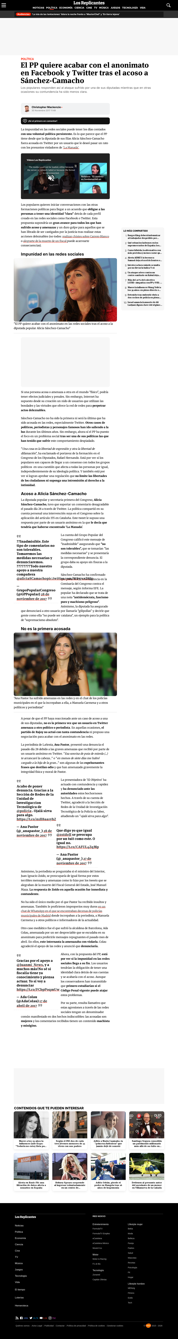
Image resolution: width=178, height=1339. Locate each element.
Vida (142, 7)
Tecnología (130, 7)
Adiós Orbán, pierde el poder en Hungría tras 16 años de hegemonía (108, 1185)
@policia (24, 811)
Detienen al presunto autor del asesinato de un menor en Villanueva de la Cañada (147, 1185)
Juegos (115, 7)
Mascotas (132, 1258)
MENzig (131, 1288)
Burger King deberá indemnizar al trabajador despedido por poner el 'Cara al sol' (144, 236)
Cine (89, 7)
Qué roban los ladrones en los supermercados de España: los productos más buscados (143, 244)
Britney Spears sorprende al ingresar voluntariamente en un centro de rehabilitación (69, 1185)
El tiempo (20, 1289)
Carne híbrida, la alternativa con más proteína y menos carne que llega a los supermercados (144, 251)
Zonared (96, 1275)
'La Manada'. (71, 147)
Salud (130, 1253)
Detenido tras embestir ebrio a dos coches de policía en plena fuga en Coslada (143, 296)
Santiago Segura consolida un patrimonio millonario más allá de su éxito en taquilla (147, 1144)
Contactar (60, 1326)
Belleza (131, 1238)
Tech (130, 1303)
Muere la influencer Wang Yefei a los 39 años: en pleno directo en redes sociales (144, 288)
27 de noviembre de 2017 (73, 860)
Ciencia (79, 7)
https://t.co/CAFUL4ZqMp (77, 847)
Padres (131, 1248)
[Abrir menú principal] (3, 5)
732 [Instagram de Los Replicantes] (53, 1318)
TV (95, 7)
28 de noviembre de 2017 (33, 596)
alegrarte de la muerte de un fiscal (55, 241)
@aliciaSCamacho (32, 578)
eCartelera (97, 1238)
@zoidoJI (63, 834)
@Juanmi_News (30, 965)
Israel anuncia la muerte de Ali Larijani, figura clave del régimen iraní (145, 303)
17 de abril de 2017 (32, 1003)
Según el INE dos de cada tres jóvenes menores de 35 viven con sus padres (70, 1144)
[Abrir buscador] (169, 5)
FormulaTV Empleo (101, 1233)
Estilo (130, 1298)
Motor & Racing (99, 1259)
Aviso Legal (37, 1326)
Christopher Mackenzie (47, 107)
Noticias (38, 7)
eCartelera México (101, 1243)
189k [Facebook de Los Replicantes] (25, 1318)
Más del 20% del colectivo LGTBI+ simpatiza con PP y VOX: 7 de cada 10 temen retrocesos (144, 281)
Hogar (130, 1277)
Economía (66, 7)
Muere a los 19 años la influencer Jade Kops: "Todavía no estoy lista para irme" (31, 1144)
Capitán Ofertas (100, 1279)
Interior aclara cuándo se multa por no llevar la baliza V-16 (144, 266)
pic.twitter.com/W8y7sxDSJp (70, 578)
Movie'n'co (97, 1248)
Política (51, 7)
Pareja (131, 1243)
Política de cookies (96, 1326)
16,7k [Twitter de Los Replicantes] (35, 1318)
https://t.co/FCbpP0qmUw (38, 989)
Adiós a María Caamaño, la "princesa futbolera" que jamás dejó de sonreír (108, 1144)
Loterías (19, 1297)
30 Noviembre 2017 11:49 (44, 110)
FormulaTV (97, 1229)
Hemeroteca (21, 1305)
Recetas (131, 1263)
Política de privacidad (76, 1326)
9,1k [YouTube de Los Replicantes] (45, 1318)
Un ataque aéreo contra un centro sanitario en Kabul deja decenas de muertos (143, 274)
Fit (129, 1272)
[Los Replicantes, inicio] (89, 3)
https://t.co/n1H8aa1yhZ (36, 819)
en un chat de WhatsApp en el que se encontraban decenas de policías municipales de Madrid (63, 911)
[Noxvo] (148, 1325)
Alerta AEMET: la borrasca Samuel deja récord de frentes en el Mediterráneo (145, 259)
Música (104, 7)
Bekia (130, 1229)
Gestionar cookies (115, 1326)
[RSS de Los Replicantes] (17, 1318)
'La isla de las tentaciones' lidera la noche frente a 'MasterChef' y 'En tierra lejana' (68, 14)
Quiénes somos (23, 1326)
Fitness (131, 1293)
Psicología (132, 1267)
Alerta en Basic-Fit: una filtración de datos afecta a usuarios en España (31, 1185)
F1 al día (96, 1264)
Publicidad (49, 1326)
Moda (130, 1233)
